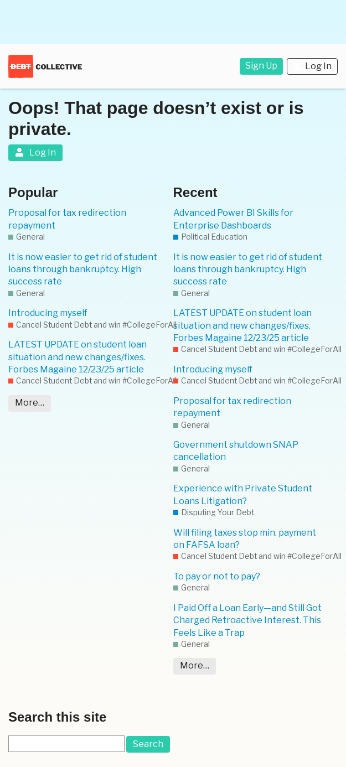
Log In (312, 66)
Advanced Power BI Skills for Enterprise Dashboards (233, 219)
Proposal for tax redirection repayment (67, 219)
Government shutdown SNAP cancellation (235, 450)
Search (148, 744)
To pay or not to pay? (216, 576)
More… (29, 402)
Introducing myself (47, 313)
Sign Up (261, 65)
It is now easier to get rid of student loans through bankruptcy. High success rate (82, 269)
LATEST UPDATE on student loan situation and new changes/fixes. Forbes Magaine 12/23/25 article (77, 357)
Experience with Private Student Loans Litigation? (242, 494)
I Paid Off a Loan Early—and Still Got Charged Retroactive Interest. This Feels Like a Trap (247, 620)
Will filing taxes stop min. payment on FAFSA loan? (244, 538)
